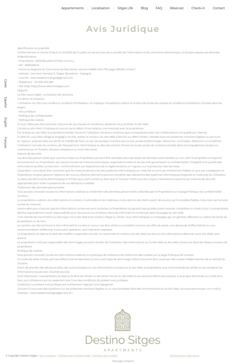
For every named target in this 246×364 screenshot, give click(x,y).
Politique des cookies (105, 355)
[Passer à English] (5, 122)
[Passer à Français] (5, 142)
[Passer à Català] (5, 83)
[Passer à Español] (5, 102)
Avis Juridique (47, 355)
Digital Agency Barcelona (184, 355)
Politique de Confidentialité (74, 355)
